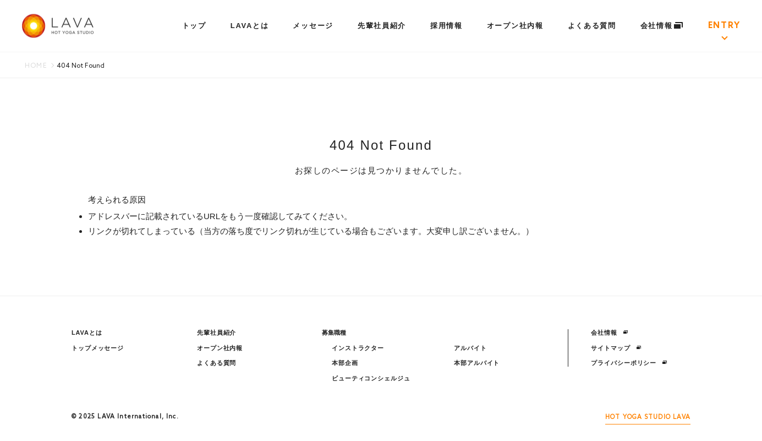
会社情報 (662, 25)
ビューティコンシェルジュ (371, 378)
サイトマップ (616, 348)
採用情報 (446, 25)
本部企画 (345, 363)
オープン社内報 (515, 25)
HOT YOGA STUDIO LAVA (647, 417)
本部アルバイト (477, 363)
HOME (36, 66)
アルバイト (470, 348)
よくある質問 (592, 25)
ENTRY (724, 26)
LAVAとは (250, 25)
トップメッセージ (98, 348)
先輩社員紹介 (382, 25)
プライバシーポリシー (629, 363)
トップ (194, 25)
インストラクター (358, 348)
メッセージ (313, 25)
